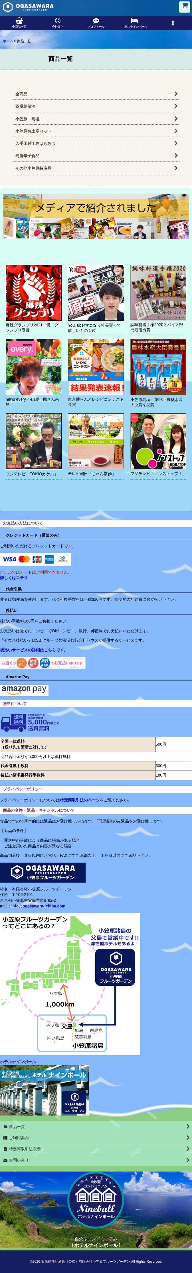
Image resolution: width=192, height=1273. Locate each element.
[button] (172, 23)
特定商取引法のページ (80, 800)
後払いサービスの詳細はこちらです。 (34, 650)
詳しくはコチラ (14, 577)
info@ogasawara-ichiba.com (38, 906)
